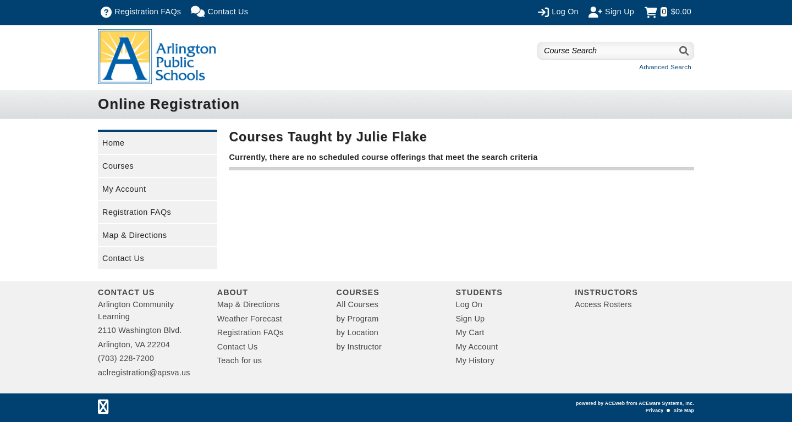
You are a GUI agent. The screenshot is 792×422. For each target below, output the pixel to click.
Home (113, 142)
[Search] (684, 50)
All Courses (357, 304)
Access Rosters (603, 304)
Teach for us (239, 360)
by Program (358, 318)
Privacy (654, 410)
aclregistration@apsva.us (144, 372)
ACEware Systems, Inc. (666, 403)
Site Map (684, 410)
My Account (124, 189)
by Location (357, 332)
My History (474, 360)
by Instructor (359, 346)
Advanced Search (665, 67)
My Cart (469, 332)
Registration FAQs (136, 212)
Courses (118, 166)
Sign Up (470, 318)
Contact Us (123, 258)
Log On (468, 304)
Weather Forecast (249, 318)
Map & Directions (134, 235)
